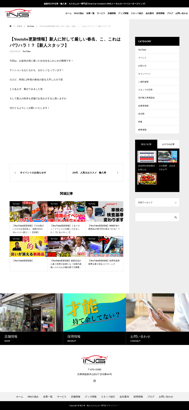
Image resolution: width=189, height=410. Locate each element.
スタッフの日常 (145, 94)
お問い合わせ (181, 13)
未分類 (141, 121)
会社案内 (150, 13)
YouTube (27, 51)
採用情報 (160, 13)
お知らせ (142, 68)
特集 (140, 129)
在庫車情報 (143, 112)
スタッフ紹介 (137, 13)
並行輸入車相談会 (146, 103)
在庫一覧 (90, 13)
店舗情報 (111, 13)
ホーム (68, 13)
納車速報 (142, 138)
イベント (142, 59)
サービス (101, 13)
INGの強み (79, 13)
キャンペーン (144, 76)
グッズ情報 (123, 13)
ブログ (170, 13)
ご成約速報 (143, 85)
